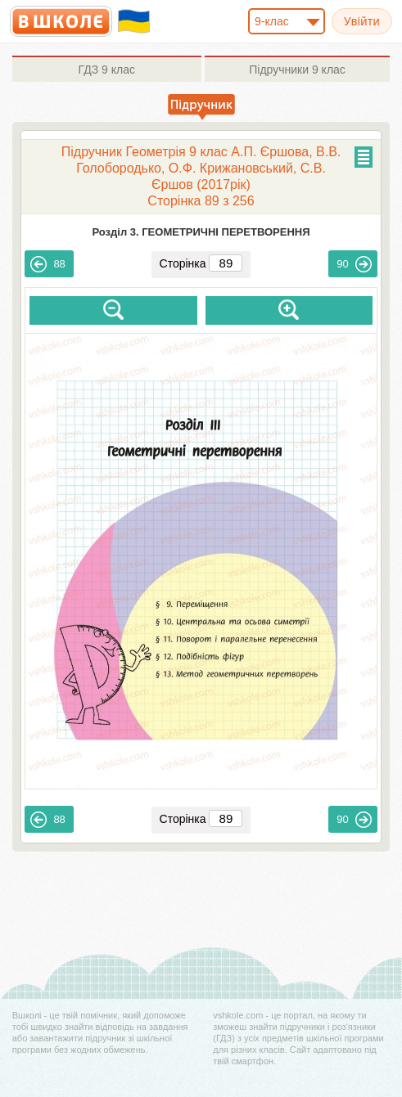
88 (47, 264)
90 (354, 264)
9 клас (107, 69)
